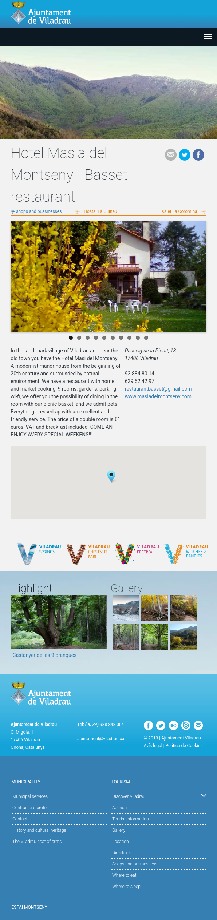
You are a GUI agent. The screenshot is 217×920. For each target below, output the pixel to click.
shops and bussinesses (39, 211)
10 (146, 338)
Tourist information (130, 819)
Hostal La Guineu (100, 211)
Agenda (119, 807)
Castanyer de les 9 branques (45, 655)
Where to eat (124, 875)
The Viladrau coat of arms (37, 841)
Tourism (158, 781)
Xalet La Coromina (179, 211)
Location (120, 841)
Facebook (198, 155)
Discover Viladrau (159, 796)
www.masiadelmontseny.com (158, 396)
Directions (121, 852)
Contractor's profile (30, 807)
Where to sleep (126, 886)
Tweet (184, 155)
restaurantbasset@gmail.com (158, 389)
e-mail (171, 155)
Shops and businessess (134, 864)
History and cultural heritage (39, 830)
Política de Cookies (184, 745)
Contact (19, 819)
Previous (16, 275)
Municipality (58, 781)
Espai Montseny (29, 907)
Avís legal (153, 745)
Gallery (118, 830)
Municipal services (30, 796)
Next (201, 275)
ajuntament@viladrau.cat (101, 738)
